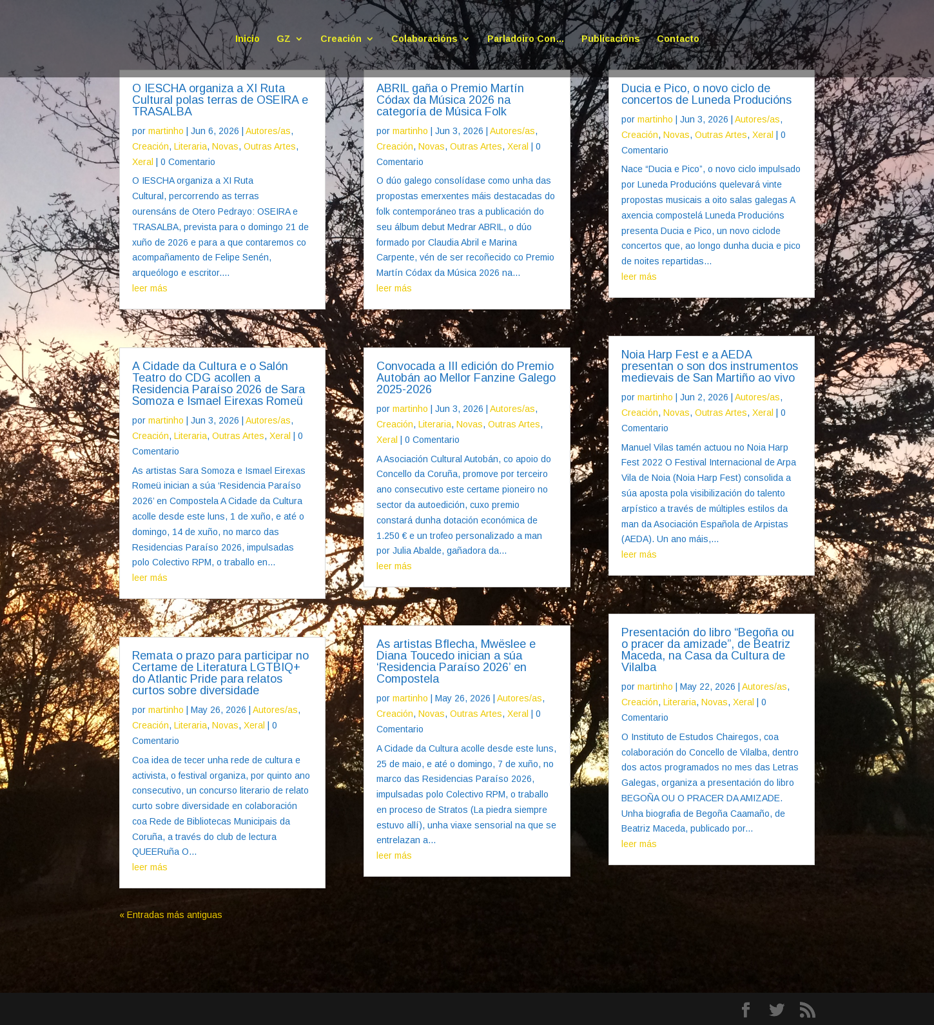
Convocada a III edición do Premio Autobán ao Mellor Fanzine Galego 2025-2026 (466, 378)
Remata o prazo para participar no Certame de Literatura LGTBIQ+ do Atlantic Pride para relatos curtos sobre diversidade (220, 673)
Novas (225, 146)
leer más (150, 288)
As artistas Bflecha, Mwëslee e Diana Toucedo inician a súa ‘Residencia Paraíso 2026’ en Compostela (456, 661)
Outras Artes (270, 146)
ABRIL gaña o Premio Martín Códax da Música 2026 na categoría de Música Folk (450, 100)
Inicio (247, 39)
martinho (166, 131)
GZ (284, 39)
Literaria (190, 146)
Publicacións (610, 39)
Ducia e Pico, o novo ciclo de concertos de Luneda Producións (706, 94)
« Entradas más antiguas (170, 915)
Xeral (142, 162)
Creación (341, 39)
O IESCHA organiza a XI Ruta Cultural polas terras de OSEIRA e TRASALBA (220, 100)
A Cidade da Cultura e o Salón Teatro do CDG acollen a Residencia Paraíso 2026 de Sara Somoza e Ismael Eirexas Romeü (218, 383)
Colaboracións (424, 39)
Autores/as (268, 131)
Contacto (678, 39)
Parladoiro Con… (526, 39)
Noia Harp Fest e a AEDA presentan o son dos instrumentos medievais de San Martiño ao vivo (709, 366)
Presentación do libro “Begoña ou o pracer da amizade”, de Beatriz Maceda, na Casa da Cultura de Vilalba (707, 650)
